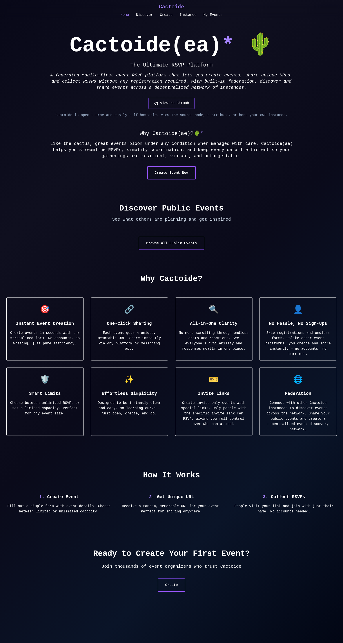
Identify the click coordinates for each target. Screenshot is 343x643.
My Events (212, 15)
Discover (144, 15)
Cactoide (171, 7)
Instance (188, 15)
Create (166, 15)
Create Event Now (172, 173)
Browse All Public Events (171, 244)
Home (124, 15)
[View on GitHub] (171, 103)
